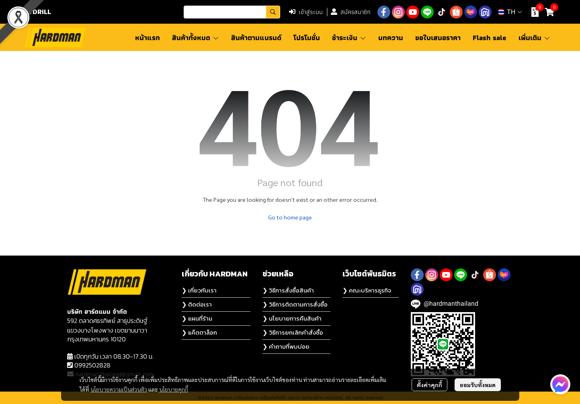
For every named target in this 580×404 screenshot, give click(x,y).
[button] (232, 12)
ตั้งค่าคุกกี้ (429, 384)
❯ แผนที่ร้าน (197, 318)
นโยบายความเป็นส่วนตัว (118, 389)
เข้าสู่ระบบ (306, 12)
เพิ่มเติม (534, 37)
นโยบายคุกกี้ (173, 389)
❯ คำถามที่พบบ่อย (285, 346)
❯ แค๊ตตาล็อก (199, 332)
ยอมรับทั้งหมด (478, 384)
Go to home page (290, 217)
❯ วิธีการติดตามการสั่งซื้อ (295, 304)
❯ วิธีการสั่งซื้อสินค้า (288, 290)
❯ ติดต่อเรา (197, 304)
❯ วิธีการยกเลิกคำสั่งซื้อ (292, 332)
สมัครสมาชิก (351, 12)
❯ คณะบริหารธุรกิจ (366, 290)
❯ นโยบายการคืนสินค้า (292, 318)
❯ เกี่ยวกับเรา (199, 290)
